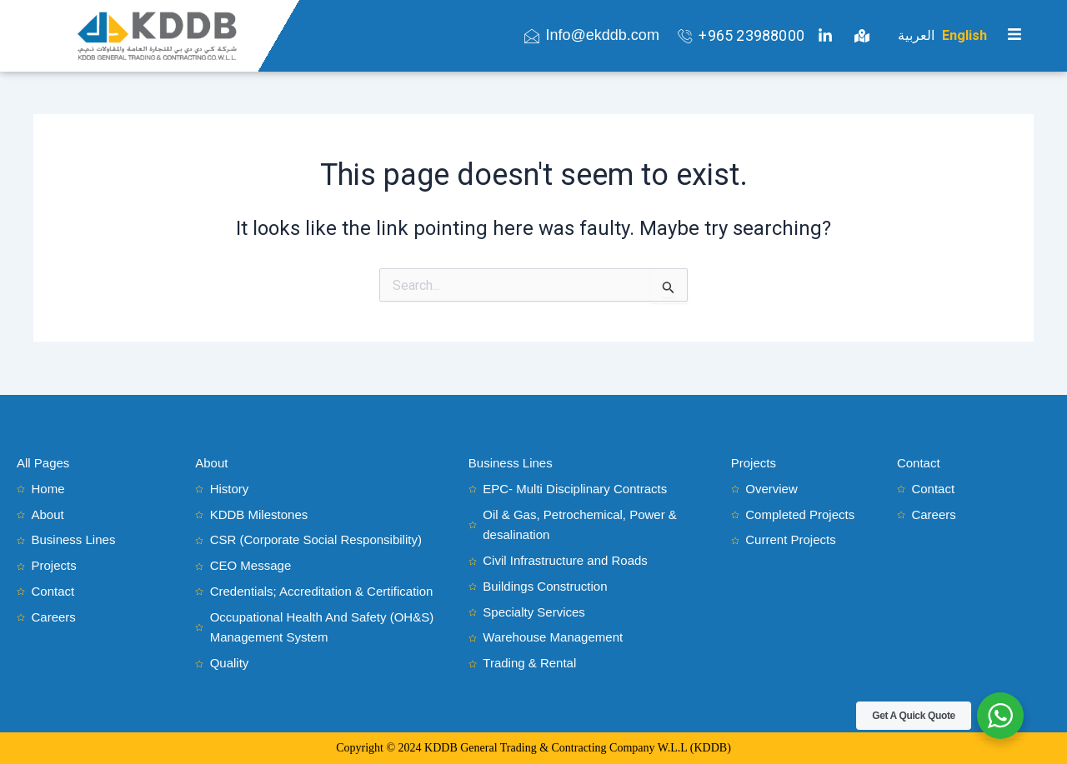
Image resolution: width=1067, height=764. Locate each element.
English (964, 35)
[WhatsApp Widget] (1000, 715)
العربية (916, 35)
